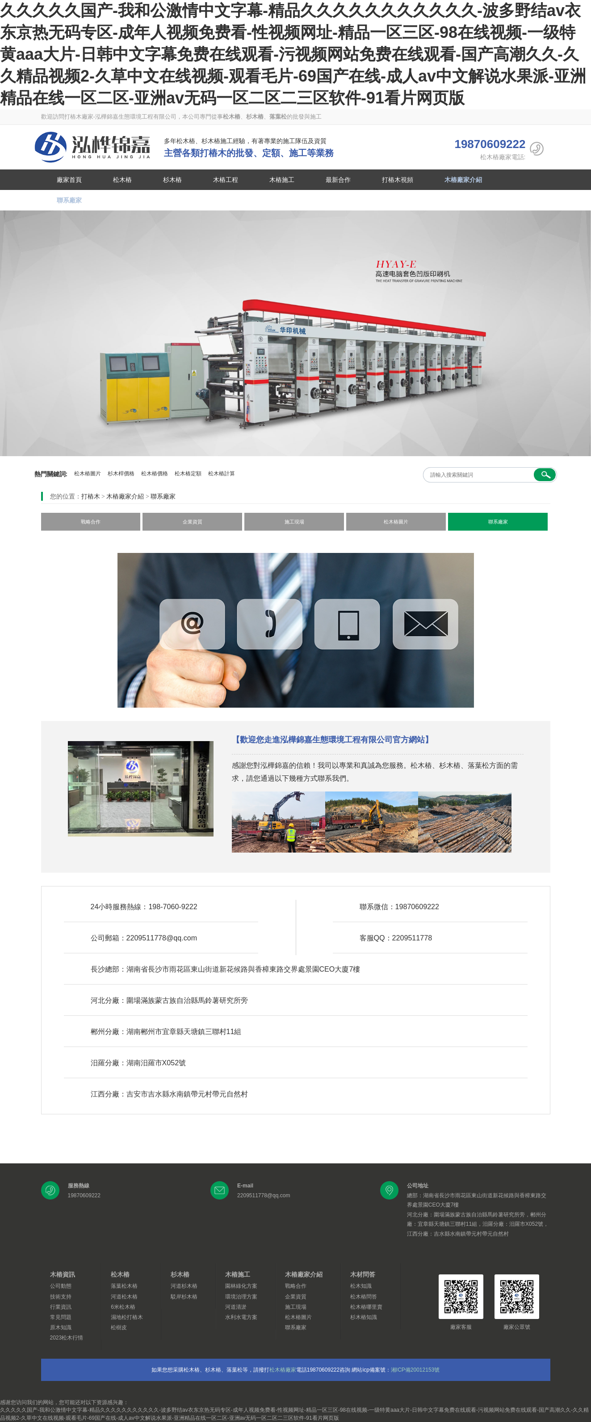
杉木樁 (172, 179)
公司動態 (60, 1286)
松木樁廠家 (282, 1370)
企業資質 (192, 521)
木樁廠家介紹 (463, 179)
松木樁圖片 (87, 473)
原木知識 (60, 1327)
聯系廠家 (69, 200)
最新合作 (338, 179)
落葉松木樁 (124, 1286)
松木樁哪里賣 (366, 1307)
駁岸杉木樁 (184, 1297)
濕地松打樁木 (127, 1317)
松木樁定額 (188, 473)
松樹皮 (119, 1327)
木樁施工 (281, 179)
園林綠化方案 (241, 1286)
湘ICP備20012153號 (415, 1370)
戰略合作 (91, 521)
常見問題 (60, 1317)
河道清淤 (236, 1307)
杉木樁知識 (363, 1317)
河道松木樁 (124, 1297)
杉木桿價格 (121, 473)
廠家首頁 (69, 179)
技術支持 (60, 1297)
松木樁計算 (221, 473)
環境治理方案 (241, 1297)
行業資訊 (60, 1307)
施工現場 (294, 521)
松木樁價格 (154, 473)
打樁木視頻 (397, 179)
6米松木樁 (123, 1307)
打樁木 (90, 496)
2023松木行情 (67, 1338)
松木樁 (92, 147)
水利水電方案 (241, 1317)
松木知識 (361, 1286)
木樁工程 (225, 179)
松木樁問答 (363, 1297)
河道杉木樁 (184, 1286)
